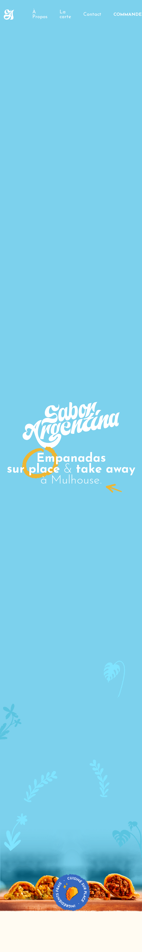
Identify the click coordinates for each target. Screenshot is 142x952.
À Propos (40, 14)
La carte (65, 14)
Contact (92, 14)
